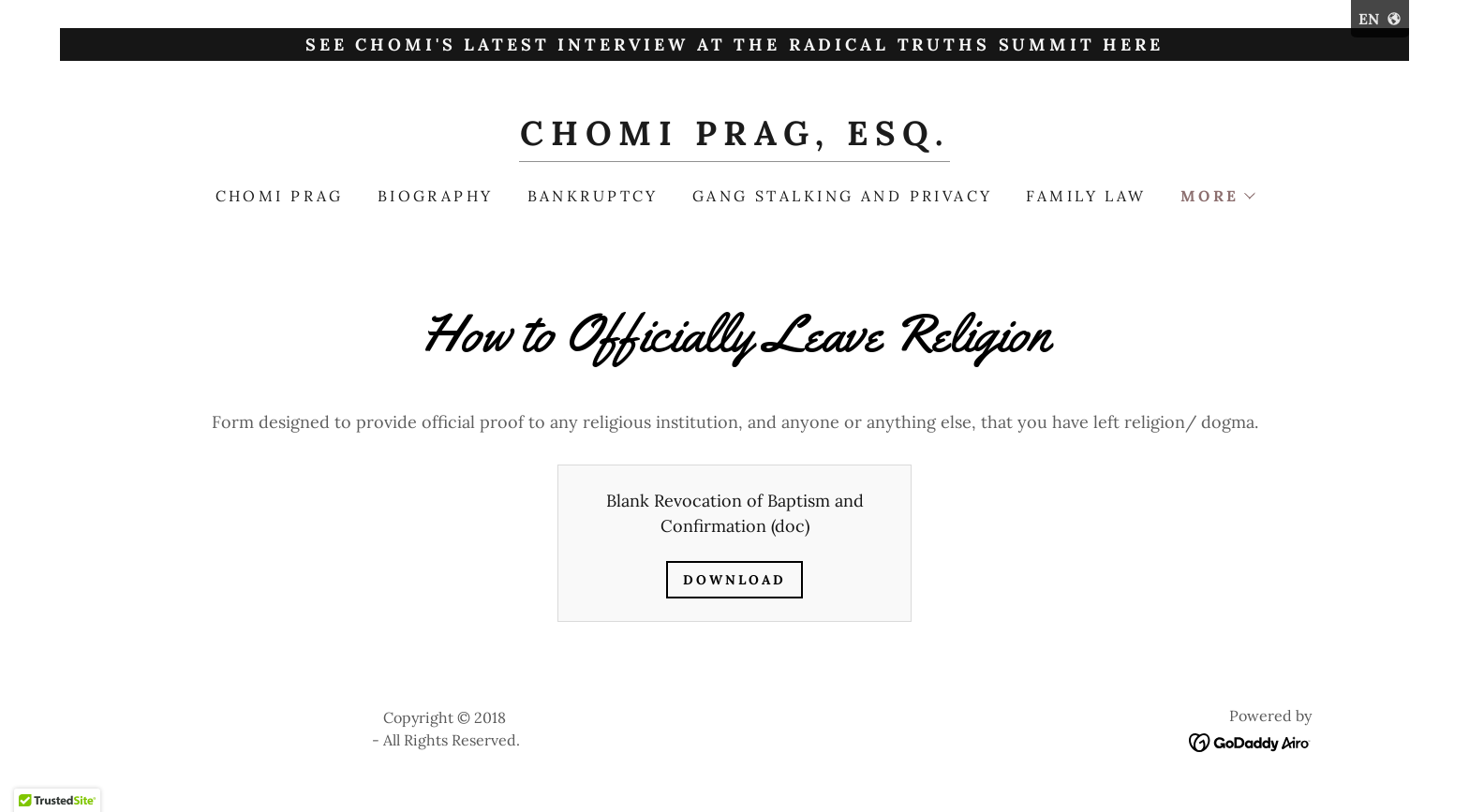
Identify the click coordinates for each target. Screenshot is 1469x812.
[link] (734, 139)
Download (734, 579)
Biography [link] (436, 195)
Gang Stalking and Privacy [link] (842, 195)
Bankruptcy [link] (593, 195)
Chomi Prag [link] (279, 195)
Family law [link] (1086, 195)
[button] (1217, 196)
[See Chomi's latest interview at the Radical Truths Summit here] (734, 44)
